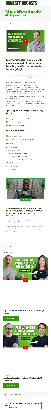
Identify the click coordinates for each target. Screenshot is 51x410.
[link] (25, 189)
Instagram (9, 232)
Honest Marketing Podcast (14, 394)
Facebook (41, 230)
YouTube (16, 232)
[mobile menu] (48, 3)
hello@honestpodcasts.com (13, 230)
